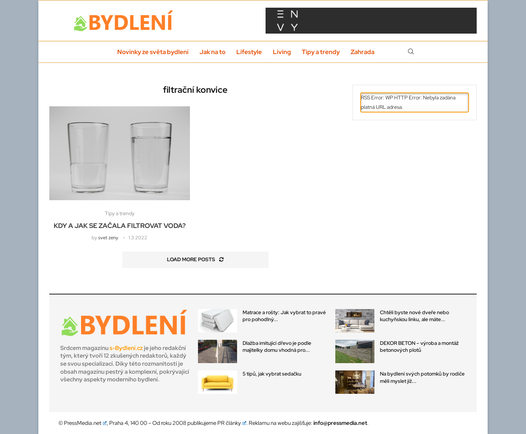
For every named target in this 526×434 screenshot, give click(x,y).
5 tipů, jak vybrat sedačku (272, 373)
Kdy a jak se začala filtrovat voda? (120, 225)
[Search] (411, 52)
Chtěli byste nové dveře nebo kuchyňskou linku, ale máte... (414, 316)
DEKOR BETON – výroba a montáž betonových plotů (419, 347)
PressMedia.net (85, 423)
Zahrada (362, 52)
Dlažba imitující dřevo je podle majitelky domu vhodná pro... (277, 347)
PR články (232, 423)
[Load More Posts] (195, 260)
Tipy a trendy (321, 52)
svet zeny (108, 238)
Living (282, 52)
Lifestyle (249, 52)
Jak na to (212, 52)
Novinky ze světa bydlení (152, 52)
